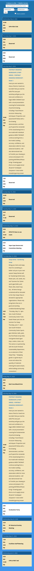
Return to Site (12, 3)
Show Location (20, 14)
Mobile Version (23, 3)
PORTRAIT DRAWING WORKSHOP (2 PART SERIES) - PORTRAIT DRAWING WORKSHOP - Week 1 (16, 75)
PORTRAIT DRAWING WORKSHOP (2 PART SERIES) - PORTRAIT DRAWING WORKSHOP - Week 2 (16, 402)
